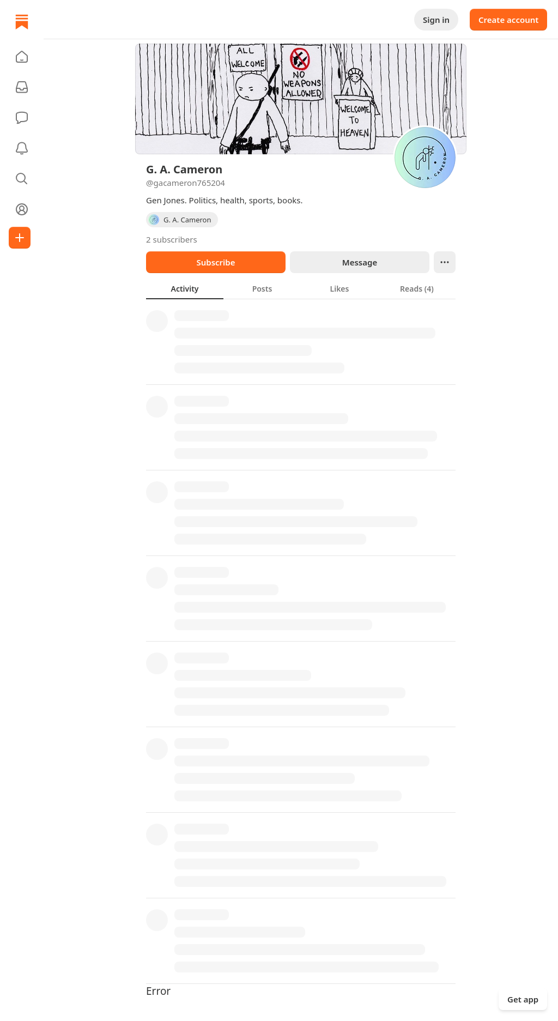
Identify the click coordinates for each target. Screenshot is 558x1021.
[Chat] (22, 118)
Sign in (436, 19)
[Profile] (22, 209)
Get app (522, 999)
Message (359, 262)
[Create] (20, 238)
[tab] (184, 288)
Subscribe (215, 262)
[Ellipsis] (445, 262)
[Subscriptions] (22, 87)
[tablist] (301, 288)
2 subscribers (171, 239)
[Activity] (22, 148)
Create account (508, 19)
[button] (22, 57)
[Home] (22, 22)
